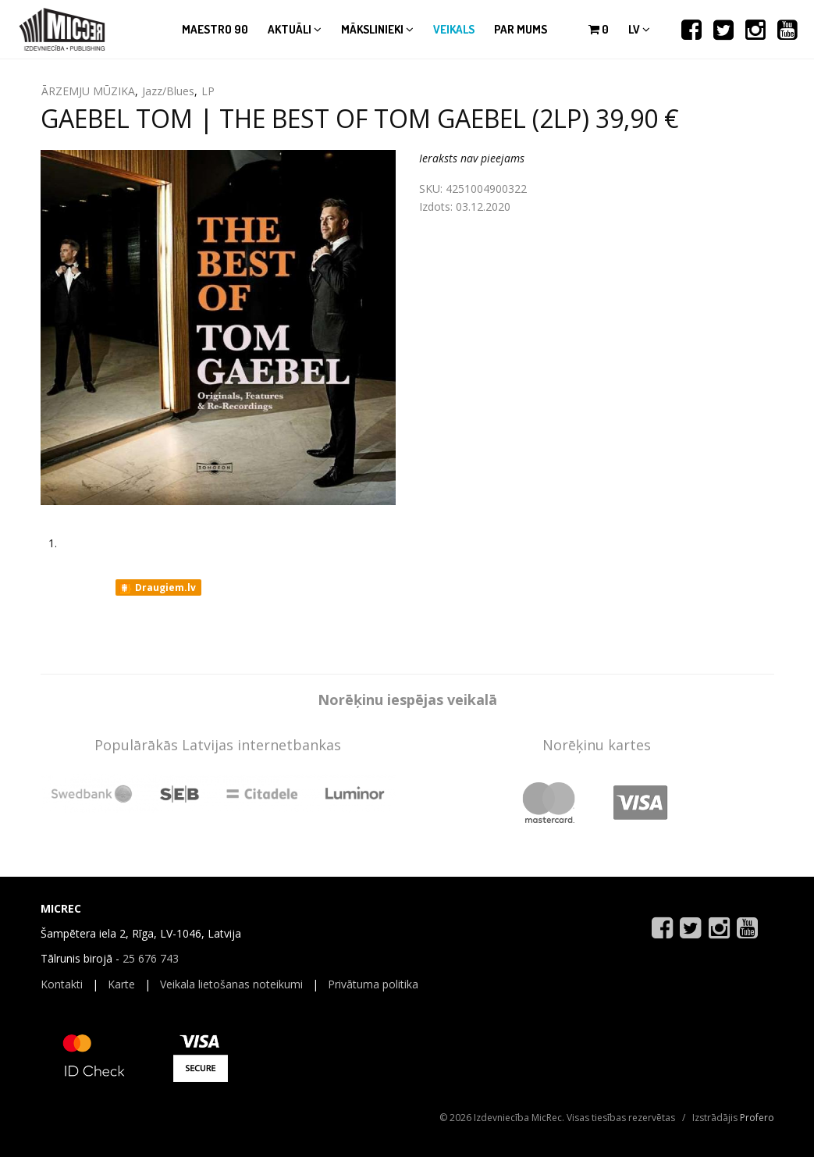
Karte (121, 984)
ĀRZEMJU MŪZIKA (88, 91)
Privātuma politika (373, 984)
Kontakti (62, 984)
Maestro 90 (215, 29)
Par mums (520, 29)
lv (639, 29)
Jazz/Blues (168, 91)
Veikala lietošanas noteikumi (231, 984)
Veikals (454, 29)
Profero (757, 1117)
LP (208, 91)
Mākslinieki (377, 29)
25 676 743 (151, 958)
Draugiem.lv (157, 588)
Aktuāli (295, 29)
